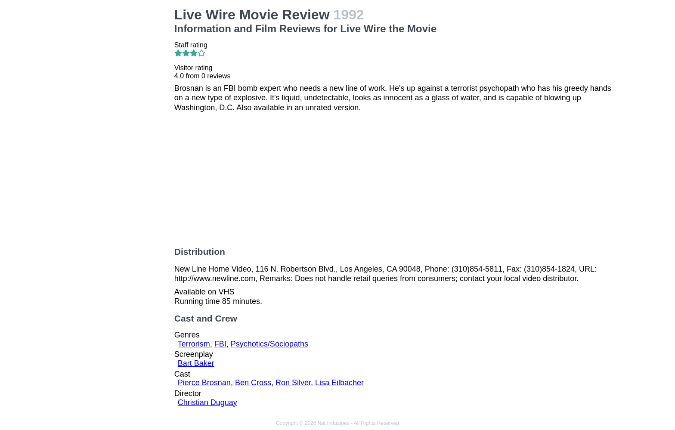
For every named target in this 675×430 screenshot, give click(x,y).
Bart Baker (196, 363)
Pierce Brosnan (204, 382)
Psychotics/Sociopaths (269, 344)
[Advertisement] (117, 136)
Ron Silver (293, 382)
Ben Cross (253, 382)
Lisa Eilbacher (339, 382)
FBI (220, 344)
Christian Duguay (207, 402)
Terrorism (194, 344)
